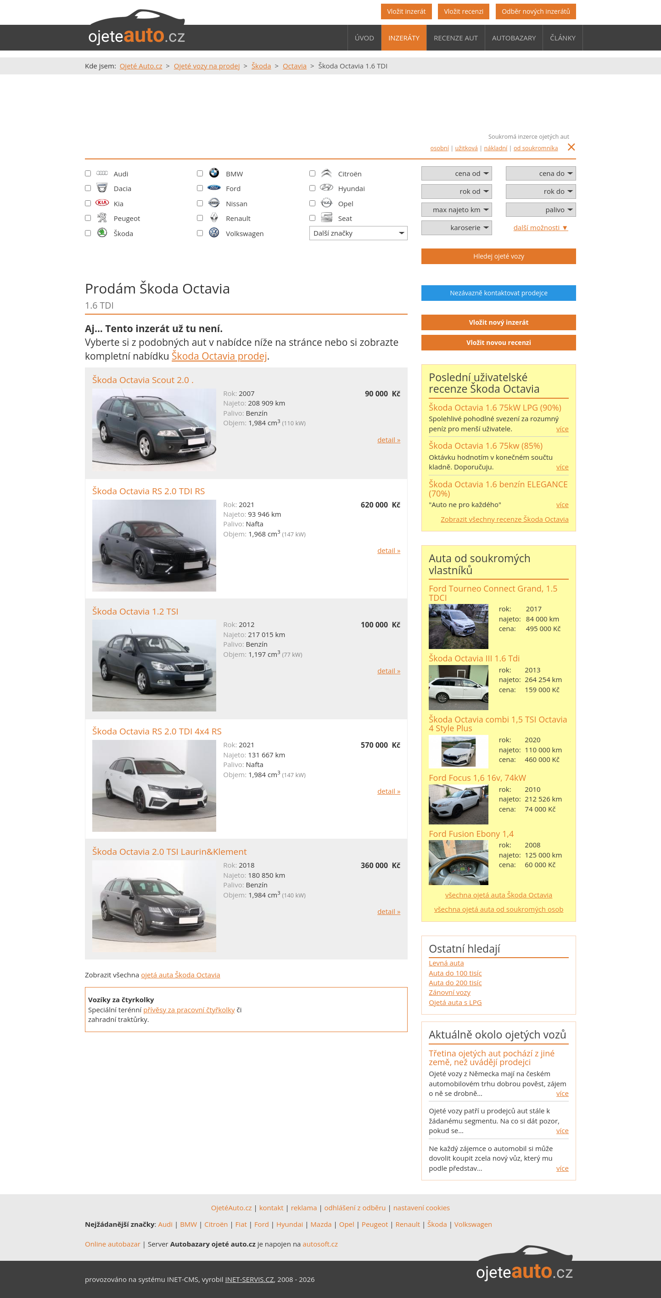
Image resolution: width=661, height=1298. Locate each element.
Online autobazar (112, 1243)
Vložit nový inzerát (499, 322)
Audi (121, 173)
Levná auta (446, 962)
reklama (304, 1207)
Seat (345, 218)
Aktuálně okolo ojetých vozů (497, 1034)
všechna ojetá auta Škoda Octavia (499, 894)
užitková (466, 148)
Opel (345, 203)
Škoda (124, 233)
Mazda (320, 1224)
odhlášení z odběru (355, 1207)
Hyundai (351, 188)
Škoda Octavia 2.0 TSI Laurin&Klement (169, 852)
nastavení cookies (421, 1207)
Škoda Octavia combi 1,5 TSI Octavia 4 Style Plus (498, 724)
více (562, 428)
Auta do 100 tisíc (455, 972)
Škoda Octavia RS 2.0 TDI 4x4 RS (157, 731)
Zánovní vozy (450, 992)
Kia (118, 203)
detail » (388, 439)
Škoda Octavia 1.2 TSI (135, 611)
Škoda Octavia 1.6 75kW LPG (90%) (495, 407)
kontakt (271, 1207)
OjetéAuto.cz (231, 1207)
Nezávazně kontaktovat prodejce (499, 292)
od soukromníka (536, 148)
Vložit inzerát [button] (406, 11)
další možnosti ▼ (541, 227)
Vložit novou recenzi (498, 342)
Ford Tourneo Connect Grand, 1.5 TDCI (493, 593)
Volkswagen (245, 233)
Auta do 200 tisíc (455, 982)
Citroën (350, 173)
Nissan (236, 203)
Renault (238, 218)
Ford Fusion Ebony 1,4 (471, 833)
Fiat (241, 1224)
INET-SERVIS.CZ (249, 1279)
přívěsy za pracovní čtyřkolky (189, 1009)
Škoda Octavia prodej (219, 356)
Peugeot (127, 218)
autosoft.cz (320, 1243)
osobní (440, 148)
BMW (234, 173)
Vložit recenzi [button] (463, 11)
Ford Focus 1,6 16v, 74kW (477, 777)
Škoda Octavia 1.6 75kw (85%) (486, 445)
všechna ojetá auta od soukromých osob (498, 909)
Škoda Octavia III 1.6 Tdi (474, 658)
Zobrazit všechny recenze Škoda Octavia (505, 519)
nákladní (496, 148)
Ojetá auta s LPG (455, 1002)
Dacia (123, 188)
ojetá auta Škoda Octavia (180, 974)
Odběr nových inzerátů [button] (536, 11)
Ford (233, 188)
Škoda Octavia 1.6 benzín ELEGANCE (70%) (498, 489)
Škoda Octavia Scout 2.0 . (143, 380)
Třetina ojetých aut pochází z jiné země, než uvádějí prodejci (492, 1058)
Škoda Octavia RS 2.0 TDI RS (148, 491)
